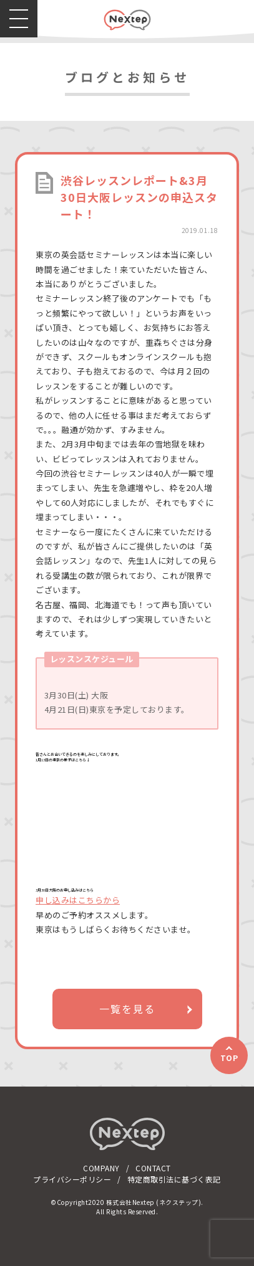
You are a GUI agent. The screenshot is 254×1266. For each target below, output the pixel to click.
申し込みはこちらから (78, 900)
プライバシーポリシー (72, 1179)
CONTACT (153, 1168)
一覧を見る (127, 1008)
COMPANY (101, 1168)
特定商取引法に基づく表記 (174, 1179)
